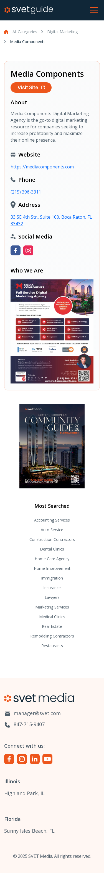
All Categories (24, 31)
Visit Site (31, 87)
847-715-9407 (24, 724)
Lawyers (52, 597)
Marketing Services (52, 607)
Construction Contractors (52, 539)
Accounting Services (52, 520)
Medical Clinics (52, 616)
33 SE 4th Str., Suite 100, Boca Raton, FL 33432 (51, 220)
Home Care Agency (52, 558)
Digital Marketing (62, 31)
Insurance (52, 587)
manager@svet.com (32, 713)
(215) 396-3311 (26, 192)
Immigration (52, 578)
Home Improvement (52, 568)
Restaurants (52, 645)
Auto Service (52, 529)
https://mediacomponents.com (42, 167)
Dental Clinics (52, 549)
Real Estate (52, 626)
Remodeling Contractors (52, 636)
